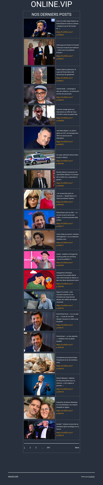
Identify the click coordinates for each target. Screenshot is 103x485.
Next (77, 447)
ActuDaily (91, 477)
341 (48, 447)
